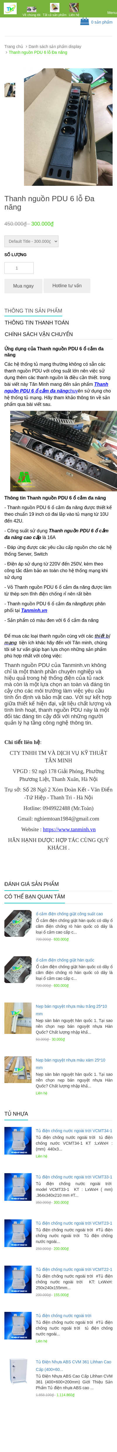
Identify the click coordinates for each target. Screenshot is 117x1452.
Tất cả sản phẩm (54, 15)
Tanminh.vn (34, 610)
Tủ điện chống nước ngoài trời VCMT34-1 (74, 1130)
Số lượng (15, 254)
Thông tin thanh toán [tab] (37, 323)
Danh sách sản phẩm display (55, 46)
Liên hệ (74, 15)
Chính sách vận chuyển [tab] (39, 334)
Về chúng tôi (31, 15)
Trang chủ (13, 46)
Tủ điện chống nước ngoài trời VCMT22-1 (74, 1269)
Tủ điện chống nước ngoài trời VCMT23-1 (74, 1223)
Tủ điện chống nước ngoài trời (64, 1315)
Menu (112, 12)
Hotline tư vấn (67, 285)
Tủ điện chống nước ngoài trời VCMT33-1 (74, 1177)
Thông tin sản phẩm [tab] (33, 311)
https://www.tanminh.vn (69, 829)
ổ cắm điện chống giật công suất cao (69, 913)
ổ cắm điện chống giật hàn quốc (65, 960)
